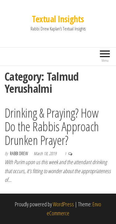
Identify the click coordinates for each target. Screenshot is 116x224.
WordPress (63, 204)
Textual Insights (58, 19)
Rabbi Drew (19, 153)
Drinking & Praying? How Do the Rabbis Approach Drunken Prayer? (52, 126)
